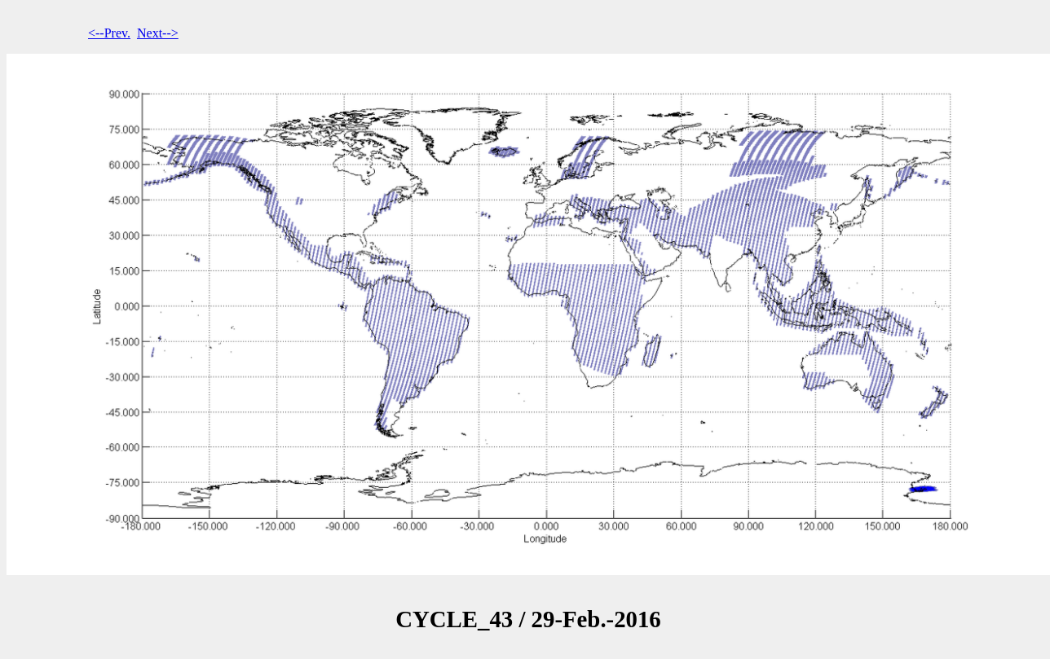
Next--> (158, 33)
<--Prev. (109, 33)
